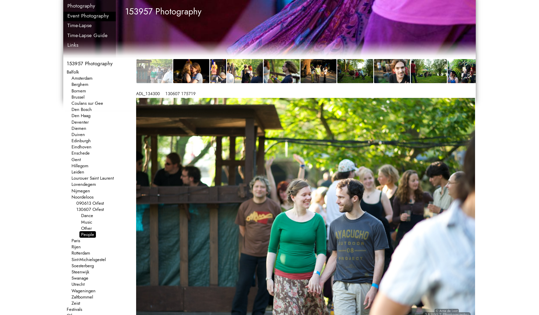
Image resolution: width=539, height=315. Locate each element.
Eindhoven (81, 147)
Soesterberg (83, 265)
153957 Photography (90, 63)
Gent (76, 159)
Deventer (80, 122)
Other (86, 228)
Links (72, 45)
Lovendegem (84, 184)
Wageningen (84, 291)
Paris (76, 240)
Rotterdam (81, 253)
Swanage (80, 278)
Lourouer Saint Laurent (93, 178)
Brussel (78, 97)
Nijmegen (81, 191)
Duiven (78, 134)
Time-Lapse (79, 25)
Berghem (80, 84)
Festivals (74, 309)
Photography (81, 6)
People (87, 234)
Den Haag (81, 115)
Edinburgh (81, 140)
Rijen (76, 247)
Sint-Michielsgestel (89, 259)
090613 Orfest (90, 203)
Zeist (76, 303)
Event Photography (88, 16)
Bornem (79, 91)
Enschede (81, 153)
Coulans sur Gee (87, 103)
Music (86, 222)
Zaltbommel (82, 297)
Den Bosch (82, 109)
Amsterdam (82, 78)
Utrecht (78, 284)
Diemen (79, 128)
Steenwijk (80, 272)
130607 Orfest (90, 209)
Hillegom (80, 165)
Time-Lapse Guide (87, 35)
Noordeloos (83, 197)
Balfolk (73, 72)
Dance (87, 215)
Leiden (78, 172)
